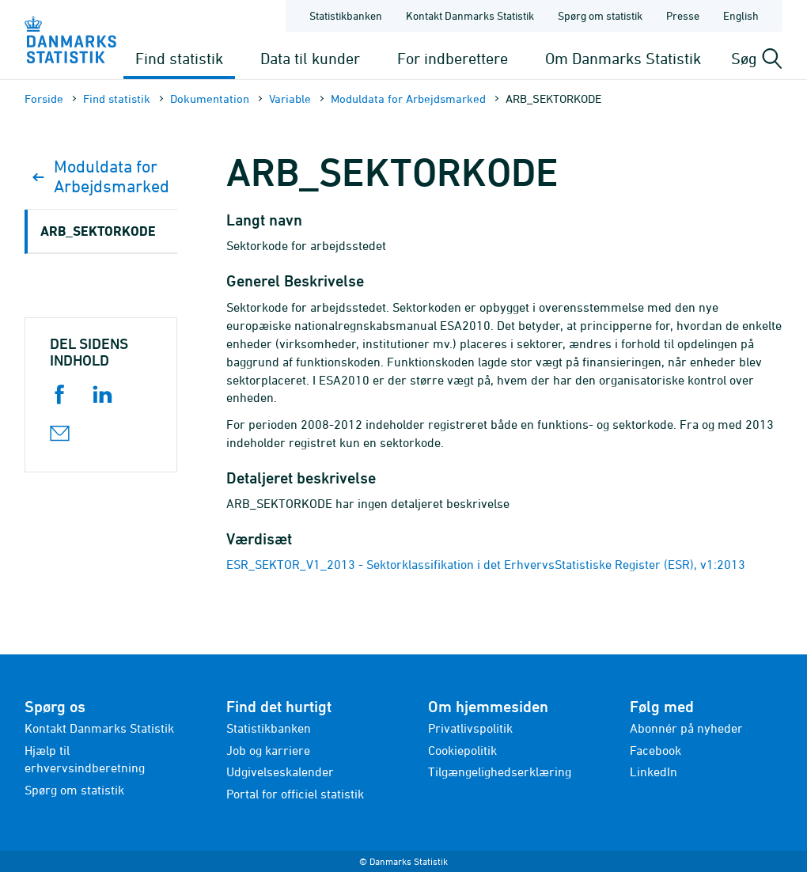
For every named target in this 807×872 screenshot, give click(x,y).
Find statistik (179, 58)
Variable (290, 98)
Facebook (655, 750)
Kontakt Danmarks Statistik (99, 728)
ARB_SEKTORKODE (98, 230)
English (741, 15)
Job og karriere (268, 750)
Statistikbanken (345, 15)
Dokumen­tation (209, 98)
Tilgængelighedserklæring (499, 771)
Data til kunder (310, 58)
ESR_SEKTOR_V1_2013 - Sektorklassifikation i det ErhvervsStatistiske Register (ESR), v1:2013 (485, 564)
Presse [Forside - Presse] (682, 15)
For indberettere (452, 58)
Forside (44, 98)
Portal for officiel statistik (295, 794)
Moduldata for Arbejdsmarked (408, 98)
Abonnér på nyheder (686, 728)
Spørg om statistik (74, 790)
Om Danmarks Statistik (623, 58)
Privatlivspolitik (470, 728)
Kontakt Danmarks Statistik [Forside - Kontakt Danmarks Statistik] (470, 15)
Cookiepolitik (462, 750)
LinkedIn (653, 771)
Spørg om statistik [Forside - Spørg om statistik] (600, 15)
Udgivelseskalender (280, 771)
